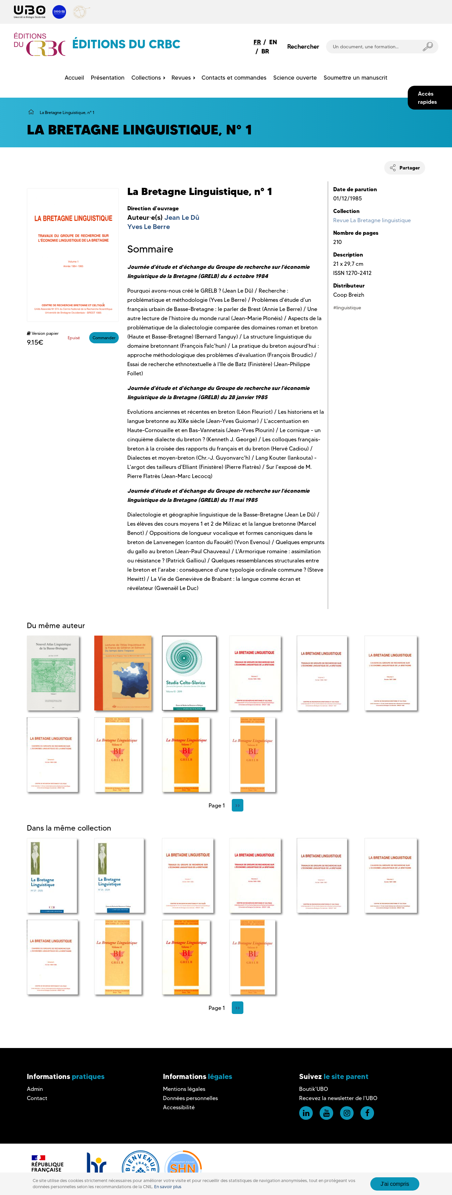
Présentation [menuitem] (108, 77)
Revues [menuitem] (181, 77)
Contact (37, 1098)
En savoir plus (167, 1186)
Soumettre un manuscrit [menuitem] (355, 77)
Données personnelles (190, 1098)
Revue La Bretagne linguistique (372, 220)
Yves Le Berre (148, 227)
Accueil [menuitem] (74, 77)
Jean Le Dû (181, 217)
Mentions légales (184, 1089)
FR (257, 42)
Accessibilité (179, 1107)
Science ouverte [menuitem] (295, 77)
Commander (104, 337)
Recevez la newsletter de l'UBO (338, 1098)
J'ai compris (395, 1184)
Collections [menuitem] (146, 77)
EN (273, 42)
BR (265, 51)
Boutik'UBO (313, 1089)
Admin (35, 1089)
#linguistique (347, 308)
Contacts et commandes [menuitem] (234, 77)
